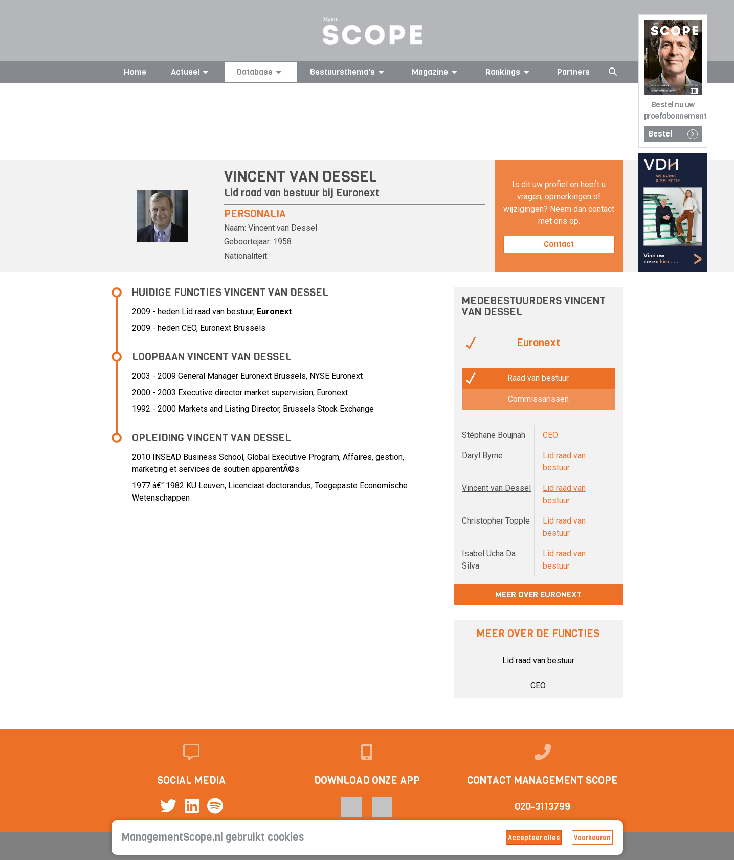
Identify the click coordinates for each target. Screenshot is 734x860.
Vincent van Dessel (496, 488)
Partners (573, 71)
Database (261, 71)
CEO (538, 685)
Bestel (673, 133)
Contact (559, 244)
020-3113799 (542, 806)
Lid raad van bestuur (538, 660)
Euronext (358, 193)
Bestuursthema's (348, 71)
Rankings (508, 71)
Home (135, 71)
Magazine (436, 71)
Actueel (191, 71)
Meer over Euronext (538, 594)
